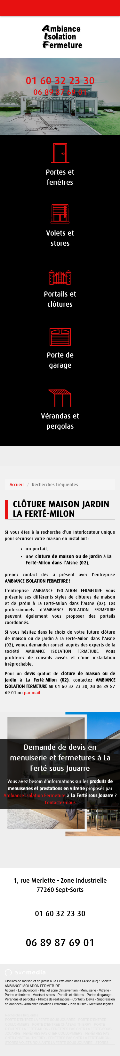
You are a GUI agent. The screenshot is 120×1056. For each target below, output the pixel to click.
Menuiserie (88, 990)
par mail (32, 692)
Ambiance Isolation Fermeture (35, 795)
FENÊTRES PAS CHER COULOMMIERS (53, 1033)
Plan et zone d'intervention (59, 990)
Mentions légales (101, 1004)
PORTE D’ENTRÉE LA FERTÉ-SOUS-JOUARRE (40, 1020)
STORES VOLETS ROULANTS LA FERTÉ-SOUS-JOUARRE (48, 1043)
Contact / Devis (83, 999)
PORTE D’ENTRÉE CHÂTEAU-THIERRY (61, 1024)
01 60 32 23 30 (60, 81)
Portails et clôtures (71, 995)
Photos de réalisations (53, 999)
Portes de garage (99, 995)
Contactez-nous (60, 802)
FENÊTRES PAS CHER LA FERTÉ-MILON (78, 1038)
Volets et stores (44, 995)
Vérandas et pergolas (20, 999)
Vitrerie (104, 990)
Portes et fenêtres (17, 995)
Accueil (17, 484)
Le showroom (27, 990)
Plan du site (78, 1004)
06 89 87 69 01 (60, 92)
